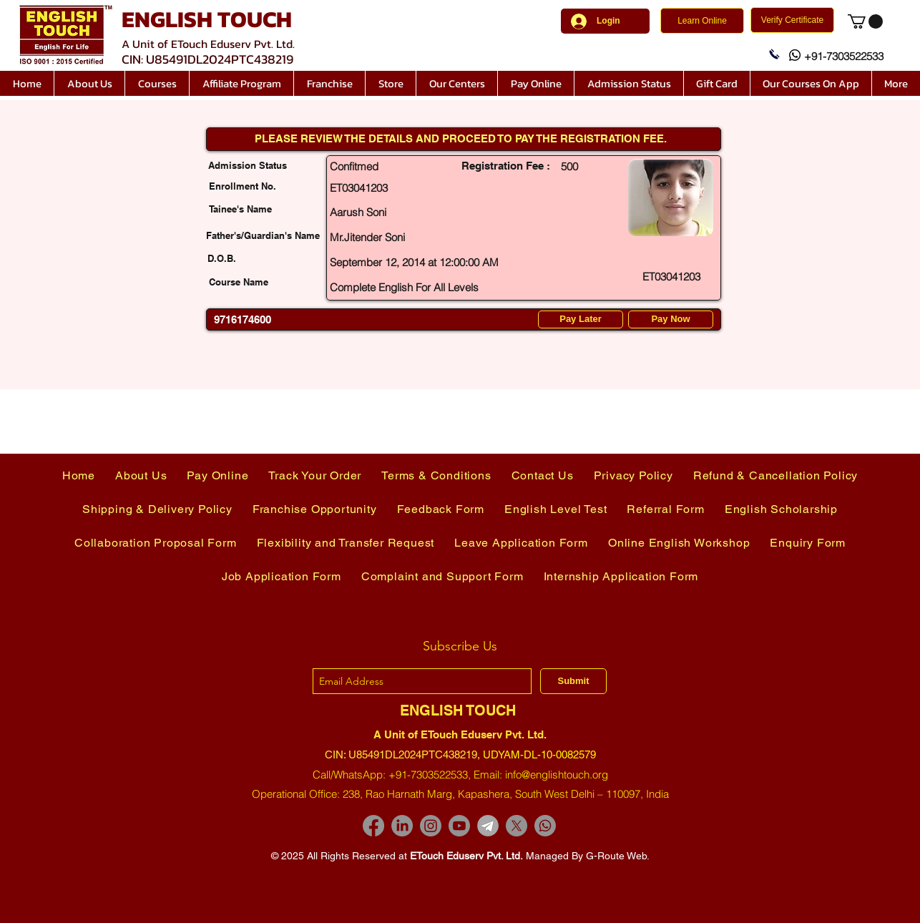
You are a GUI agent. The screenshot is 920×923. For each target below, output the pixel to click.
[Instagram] (430, 825)
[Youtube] (459, 825)
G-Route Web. (618, 855)
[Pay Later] (580, 319)
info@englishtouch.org (556, 774)
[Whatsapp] (545, 825)
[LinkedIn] (402, 825)
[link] (865, 21)
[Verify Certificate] (792, 20)
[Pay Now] (670, 319)
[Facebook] (373, 825)
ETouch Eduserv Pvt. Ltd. (466, 855)
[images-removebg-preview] (488, 825)
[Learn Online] (702, 21)
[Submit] (573, 681)
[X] (516, 825)
